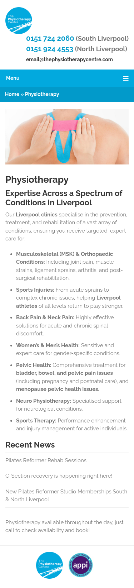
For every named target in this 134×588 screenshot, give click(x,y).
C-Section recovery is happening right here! (58, 476)
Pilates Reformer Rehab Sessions (45, 460)
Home (12, 94)
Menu (68, 78)
